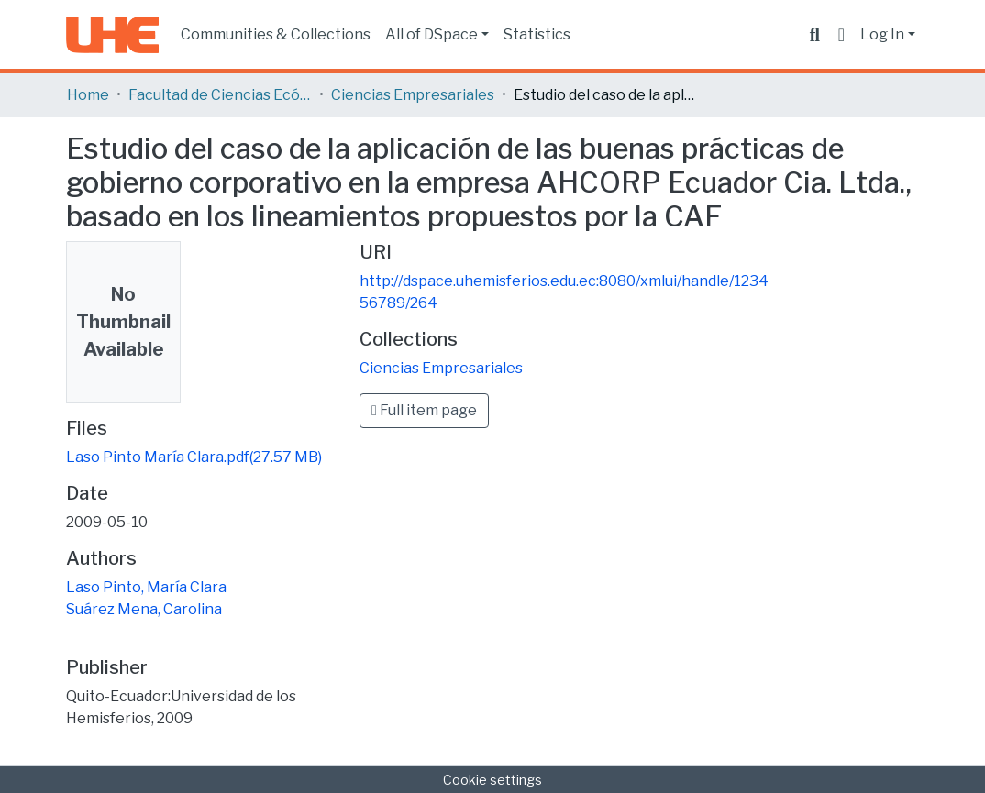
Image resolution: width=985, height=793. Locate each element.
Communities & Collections (276, 34)
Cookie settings (492, 779)
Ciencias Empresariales (412, 95)
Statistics (537, 34)
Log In (882, 34)
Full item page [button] (424, 410)
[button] (841, 35)
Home (88, 95)
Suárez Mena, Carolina (144, 609)
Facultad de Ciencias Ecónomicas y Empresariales (220, 95)
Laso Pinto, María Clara (146, 587)
